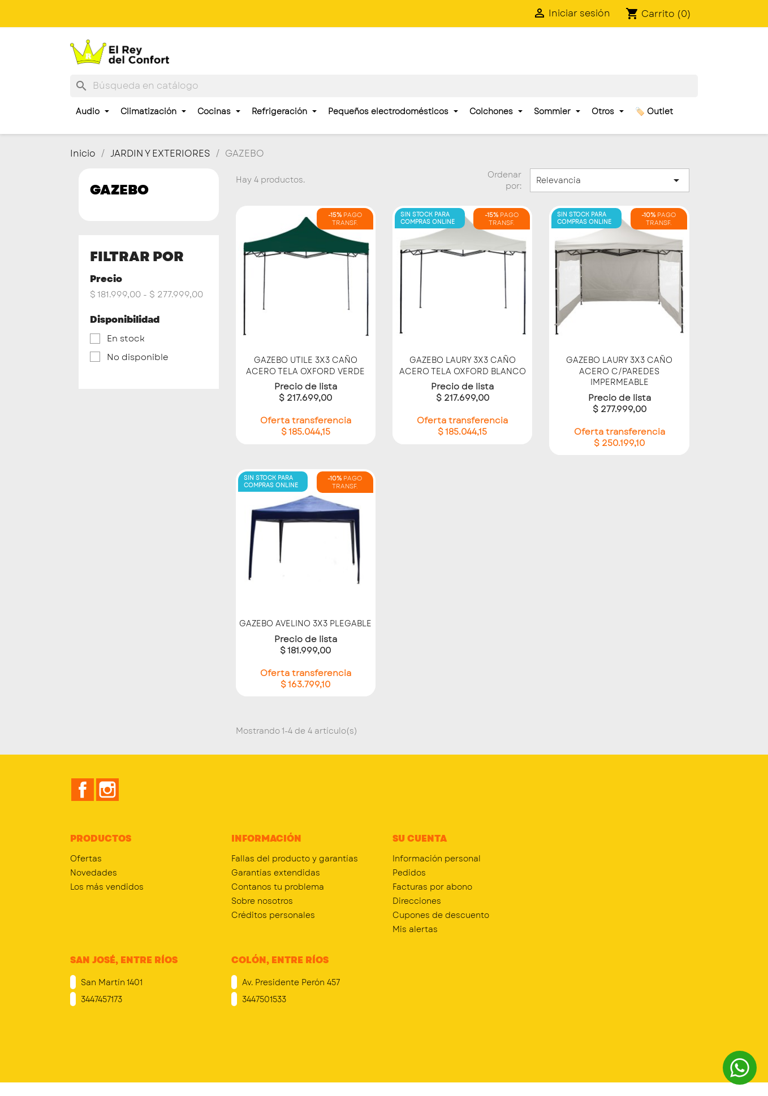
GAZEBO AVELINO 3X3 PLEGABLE (305, 623)
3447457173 (100, 999)
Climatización (153, 111)
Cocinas (218, 111)
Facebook (82, 789)
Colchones (496, 111)
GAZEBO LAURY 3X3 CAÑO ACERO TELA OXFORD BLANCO (462, 365)
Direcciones (416, 901)
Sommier (557, 111)
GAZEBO (119, 190)
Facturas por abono (432, 887)
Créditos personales (273, 915)
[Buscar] (384, 86)
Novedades (93, 872)
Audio (92, 111)
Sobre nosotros (262, 901)
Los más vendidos (107, 887)
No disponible (138, 357)
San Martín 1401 (111, 982)
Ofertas (86, 858)
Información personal (436, 858)
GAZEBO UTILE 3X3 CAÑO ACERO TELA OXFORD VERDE (305, 365)
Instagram (107, 789)
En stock (126, 338)
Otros (608, 111)
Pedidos (409, 872)
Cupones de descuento (440, 915)
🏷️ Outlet (654, 111)
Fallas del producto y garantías (294, 858)
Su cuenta (419, 838)
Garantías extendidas (275, 872)
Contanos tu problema (277, 887)
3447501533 (263, 999)
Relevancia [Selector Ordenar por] (609, 180)
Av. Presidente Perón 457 (290, 982)
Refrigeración (284, 111)
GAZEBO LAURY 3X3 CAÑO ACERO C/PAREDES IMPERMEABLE (619, 371)
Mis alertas (415, 929)
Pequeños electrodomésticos (393, 111)
